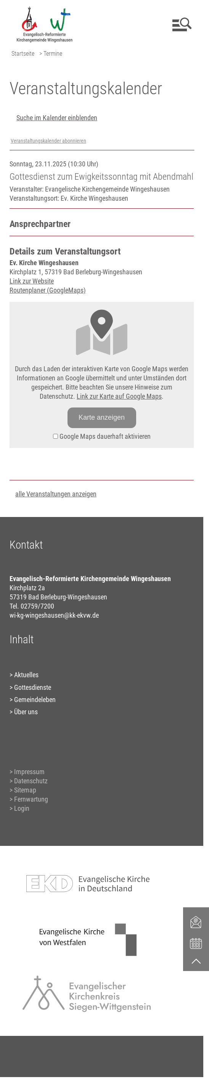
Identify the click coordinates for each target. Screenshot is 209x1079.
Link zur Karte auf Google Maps (119, 396)
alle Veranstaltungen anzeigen (55, 494)
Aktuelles (26, 675)
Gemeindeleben (35, 700)
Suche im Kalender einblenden (56, 118)
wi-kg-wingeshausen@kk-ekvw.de (54, 615)
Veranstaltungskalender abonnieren (48, 141)
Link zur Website (32, 281)
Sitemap (25, 790)
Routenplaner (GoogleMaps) (48, 290)
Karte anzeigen (102, 417)
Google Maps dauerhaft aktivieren (102, 436)
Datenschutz (31, 781)
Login (21, 808)
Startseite (22, 53)
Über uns (26, 712)
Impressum (29, 772)
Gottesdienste (32, 687)
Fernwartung (31, 799)
